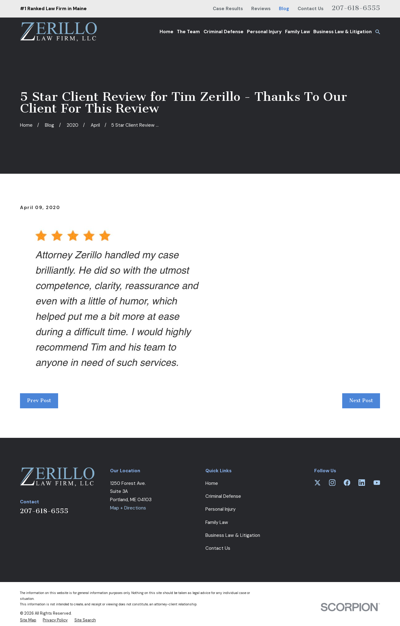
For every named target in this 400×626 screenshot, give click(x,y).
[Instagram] (332, 482)
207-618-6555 (356, 8)
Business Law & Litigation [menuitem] (342, 32)
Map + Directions (128, 508)
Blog (284, 9)
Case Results (228, 9)
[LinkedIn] (361, 482)
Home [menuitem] (166, 32)
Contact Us (310, 9)
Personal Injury (220, 509)
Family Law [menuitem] (297, 32)
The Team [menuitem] (188, 32)
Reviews (261, 9)
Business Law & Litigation (232, 535)
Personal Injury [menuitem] (264, 32)
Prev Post (39, 400)
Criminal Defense (223, 496)
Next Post (361, 400)
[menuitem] (28, 620)
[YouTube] (377, 482)
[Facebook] (347, 482)
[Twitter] (317, 482)
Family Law (216, 522)
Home (211, 483)
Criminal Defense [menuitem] (224, 32)
